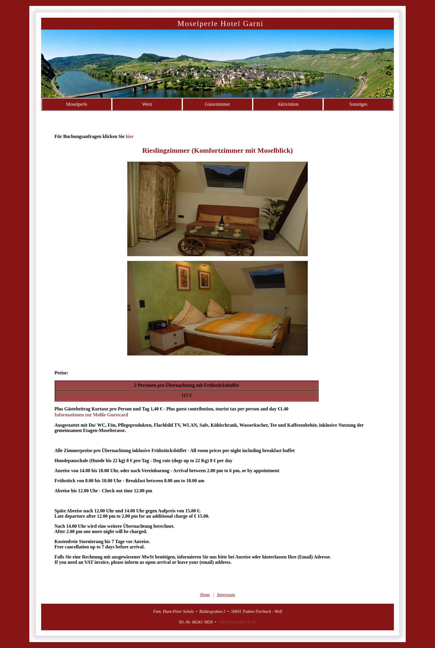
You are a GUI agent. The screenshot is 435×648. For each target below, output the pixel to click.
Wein (147, 104)
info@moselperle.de (237, 621)
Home (205, 594)
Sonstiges (358, 104)
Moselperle (76, 104)
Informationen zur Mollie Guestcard (91, 414)
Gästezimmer (217, 104)
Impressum (226, 594)
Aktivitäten (288, 104)
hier (130, 136)
